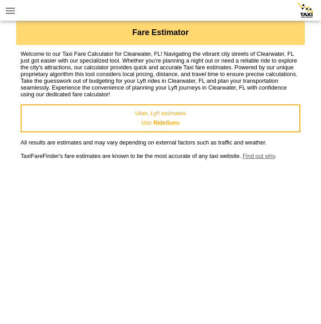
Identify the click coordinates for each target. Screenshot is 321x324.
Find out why (259, 156)
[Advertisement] (160, 222)
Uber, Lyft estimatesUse (160, 118)
